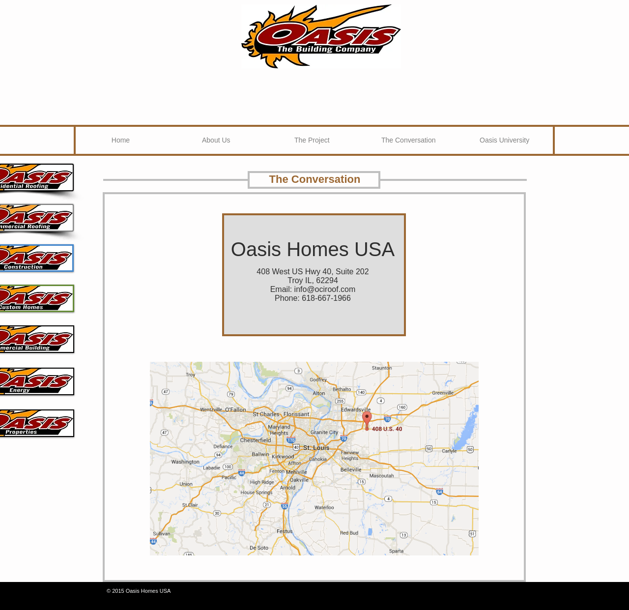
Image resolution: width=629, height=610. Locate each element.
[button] (310, 140)
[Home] (121, 140)
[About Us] (216, 140)
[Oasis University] (504, 140)
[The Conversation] (408, 140)
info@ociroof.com (325, 289)
